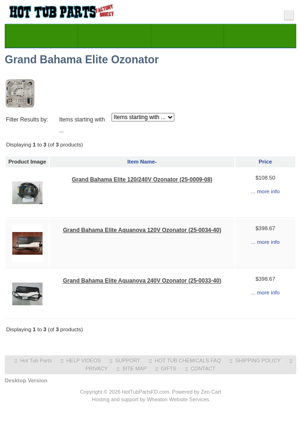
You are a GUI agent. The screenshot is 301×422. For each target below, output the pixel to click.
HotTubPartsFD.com (145, 392)
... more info (265, 191)
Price (265, 161)
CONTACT (203, 368)
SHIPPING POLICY (258, 360)
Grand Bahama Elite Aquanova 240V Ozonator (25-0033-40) (142, 280)
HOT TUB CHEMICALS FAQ (188, 360)
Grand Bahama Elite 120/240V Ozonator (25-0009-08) (142, 179)
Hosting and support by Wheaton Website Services (150, 399)
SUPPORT (127, 360)
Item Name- (142, 161)
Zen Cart (211, 392)
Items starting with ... (82, 125)
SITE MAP (134, 368)
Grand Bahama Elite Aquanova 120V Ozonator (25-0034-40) (142, 230)
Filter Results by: (27, 119)
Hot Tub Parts (36, 360)
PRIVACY (97, 368)
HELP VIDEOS (83, 360)
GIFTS (168, 368)
